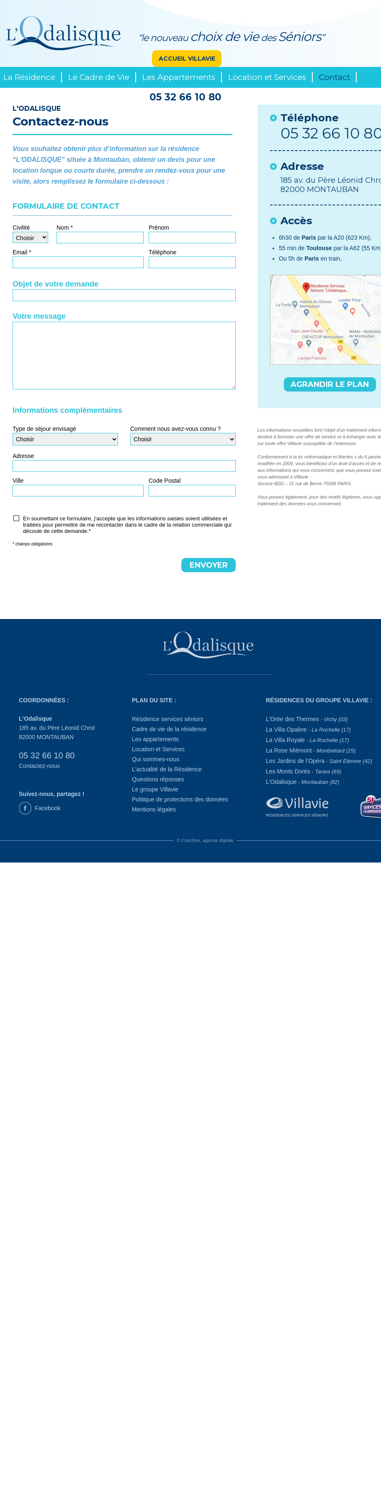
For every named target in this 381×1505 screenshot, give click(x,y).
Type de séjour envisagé (44, 428)
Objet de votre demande (55, 284)
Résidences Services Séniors (297, 815)
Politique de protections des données (180, 799)
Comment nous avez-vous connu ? (175, 428)
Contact (334, 77)
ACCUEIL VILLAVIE (187, 58)
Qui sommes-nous (156, 759)
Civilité (21, 227)
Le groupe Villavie (155, 789)
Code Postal (164, 480)
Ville (18, 480)
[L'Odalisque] (209, 647)
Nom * (65, 227)
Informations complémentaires (67, 410)
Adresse (23, 456)
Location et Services (267, 77)
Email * (22, 252)
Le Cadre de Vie (98, 77)
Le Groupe (24, 98)
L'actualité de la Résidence (167, 769)
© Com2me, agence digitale (205, 840)
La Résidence (29, 77)
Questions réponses (158, 779)
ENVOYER (209, 565)
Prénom (159, 227)
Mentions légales (154, 809)
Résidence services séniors (167, 719)
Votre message (39, 316)
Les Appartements (178, 77)
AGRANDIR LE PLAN (330, 384)
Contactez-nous (39, 766)
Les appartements (155, 739)
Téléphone (162, 252)
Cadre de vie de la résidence (169, 729)
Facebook (47, 808)
